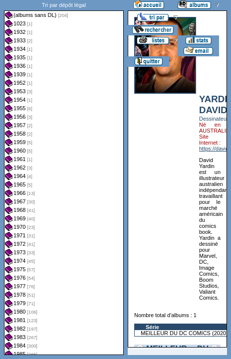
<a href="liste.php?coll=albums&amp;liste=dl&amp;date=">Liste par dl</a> (64, 177)
